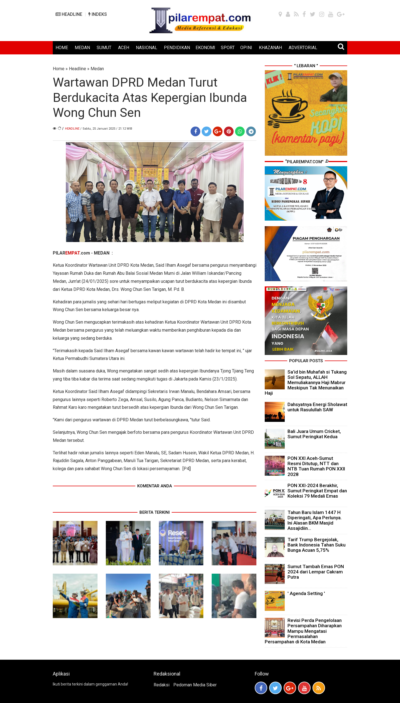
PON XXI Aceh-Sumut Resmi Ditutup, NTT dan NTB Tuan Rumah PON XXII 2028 (316, 466)
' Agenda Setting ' (306, 593)
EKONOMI (205, 47)
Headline (77, 68)
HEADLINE (69, 14)
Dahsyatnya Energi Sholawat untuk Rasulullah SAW (317, 407)
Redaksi (161, 684)
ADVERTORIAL (303, 47)
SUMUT (104, 47)
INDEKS (97, 14)
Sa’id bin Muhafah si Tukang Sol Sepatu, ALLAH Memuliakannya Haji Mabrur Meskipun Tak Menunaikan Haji (306, 382)
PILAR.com (71, 253)
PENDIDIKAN (177, 47)
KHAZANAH (270, 47)
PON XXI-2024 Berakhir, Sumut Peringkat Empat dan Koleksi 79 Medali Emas (317, 491)
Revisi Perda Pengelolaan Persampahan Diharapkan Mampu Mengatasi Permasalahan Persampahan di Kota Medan (303, 631)
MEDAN (82, 47)
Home (58, 68)
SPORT (228, 47)
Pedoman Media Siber (195, 684)
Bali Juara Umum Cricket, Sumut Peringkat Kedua (314, 434)
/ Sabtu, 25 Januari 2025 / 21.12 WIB (106, 128)
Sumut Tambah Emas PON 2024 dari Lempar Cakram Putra (316, 572)
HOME (62, 47)
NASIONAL (146, 47)
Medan (97, 68)
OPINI (246, 47)
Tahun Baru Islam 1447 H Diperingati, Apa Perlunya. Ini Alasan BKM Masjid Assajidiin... (315, 520)
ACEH (123, 47)
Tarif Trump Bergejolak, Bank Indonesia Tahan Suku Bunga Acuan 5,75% (317, 545)
